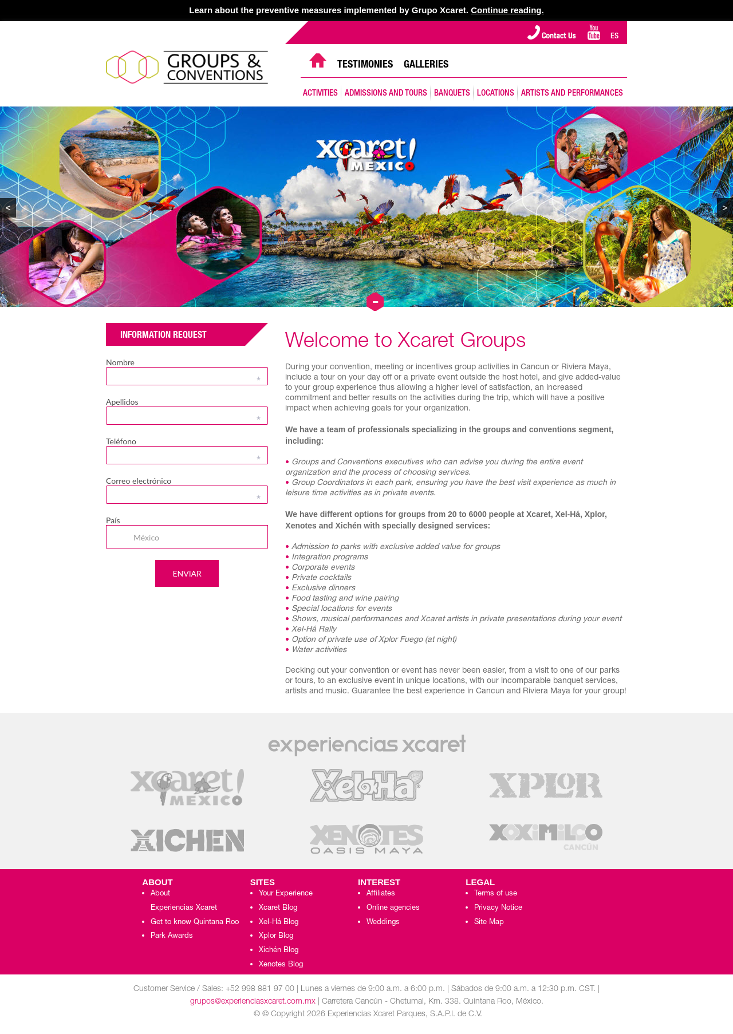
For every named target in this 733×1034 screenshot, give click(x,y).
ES (614, 37)
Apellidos (122, 402)
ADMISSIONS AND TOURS (386, 93)
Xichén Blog (278, 950)
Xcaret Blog (278, 908)
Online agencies (393, 908)
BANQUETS (452, 93)
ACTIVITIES (320, 93)
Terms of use (495, 894)
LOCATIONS (495, 93)
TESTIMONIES (365, 65)
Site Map (489, 922)
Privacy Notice (498, 908)
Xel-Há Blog (278, 922)
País (113, 520)
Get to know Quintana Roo (195, 922)
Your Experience (286, 894)
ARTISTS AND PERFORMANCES (572, 93)
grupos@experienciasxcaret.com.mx (253, 1002)
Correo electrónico (138, 481)
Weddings (383, 922)
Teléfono (121, 441)
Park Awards (172, 936)
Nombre (120, 362)
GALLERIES (426, 65)
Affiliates (380, 894)
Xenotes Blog (281, 965)
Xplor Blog (276, 936)
